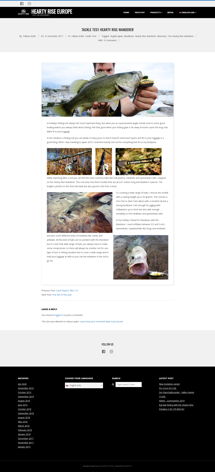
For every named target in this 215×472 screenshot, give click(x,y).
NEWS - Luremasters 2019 (172, 400)
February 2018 (25, 430)
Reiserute (161, 36)
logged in (58, 315)
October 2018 (24, 409)
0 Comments (110, 40)
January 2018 (24, 434)
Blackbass (129, 36)
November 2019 (26, 388)
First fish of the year (62, 294)
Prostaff (140, 12)
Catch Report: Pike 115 (67, 290)
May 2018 (22, 421)
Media (170, 12)
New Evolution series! (169, 384)
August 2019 (24, 400)
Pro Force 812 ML (167, 388)
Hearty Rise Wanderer (145, 36)
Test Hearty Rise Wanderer (181, 36)
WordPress (128, 466)
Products (155, 12)
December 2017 (25, 438)
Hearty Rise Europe (51, 11)
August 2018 (24, 417)
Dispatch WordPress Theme (104, 466)
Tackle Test (90, 36)
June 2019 (22, 405)
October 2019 (24, 392)
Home (126, 12)
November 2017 (26, 442)
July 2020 (22, 384)
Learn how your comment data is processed (101, 321)
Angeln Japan (116, 36)
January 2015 (24, 446)
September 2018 (26, 413)
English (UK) (187, 12)
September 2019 (26, 396)
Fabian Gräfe (78, 36)
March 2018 (23, 425)
